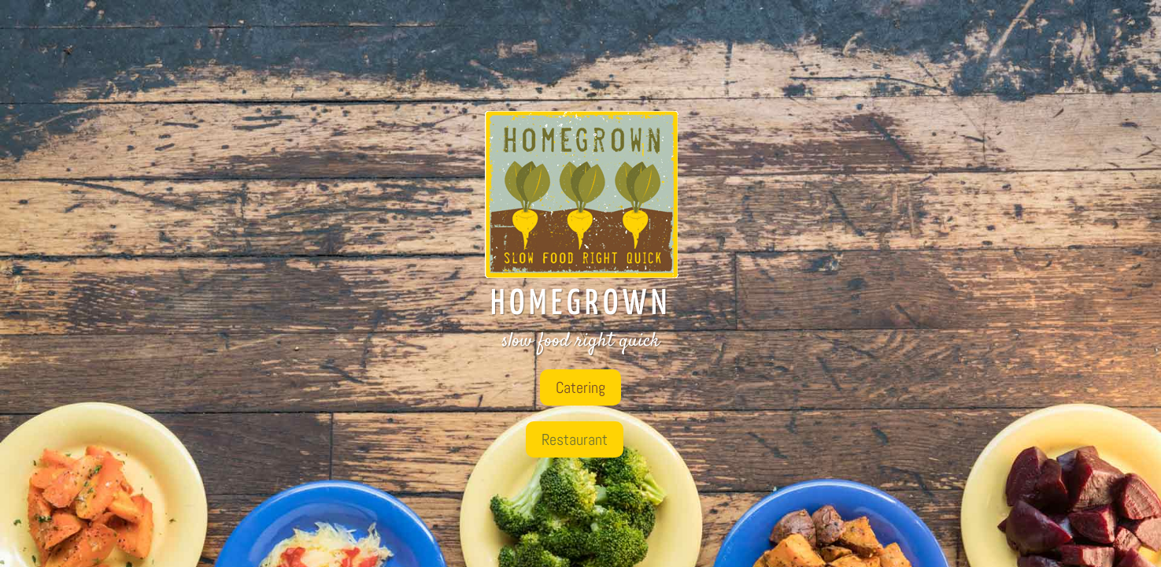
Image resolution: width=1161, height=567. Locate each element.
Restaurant (575, 439)
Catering (580, 387)
